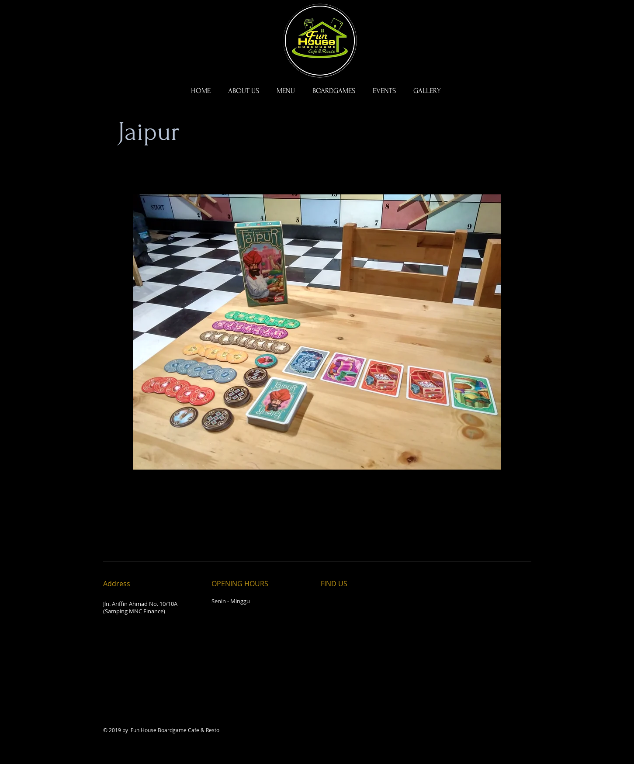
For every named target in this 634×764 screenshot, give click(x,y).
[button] (334, 90)
